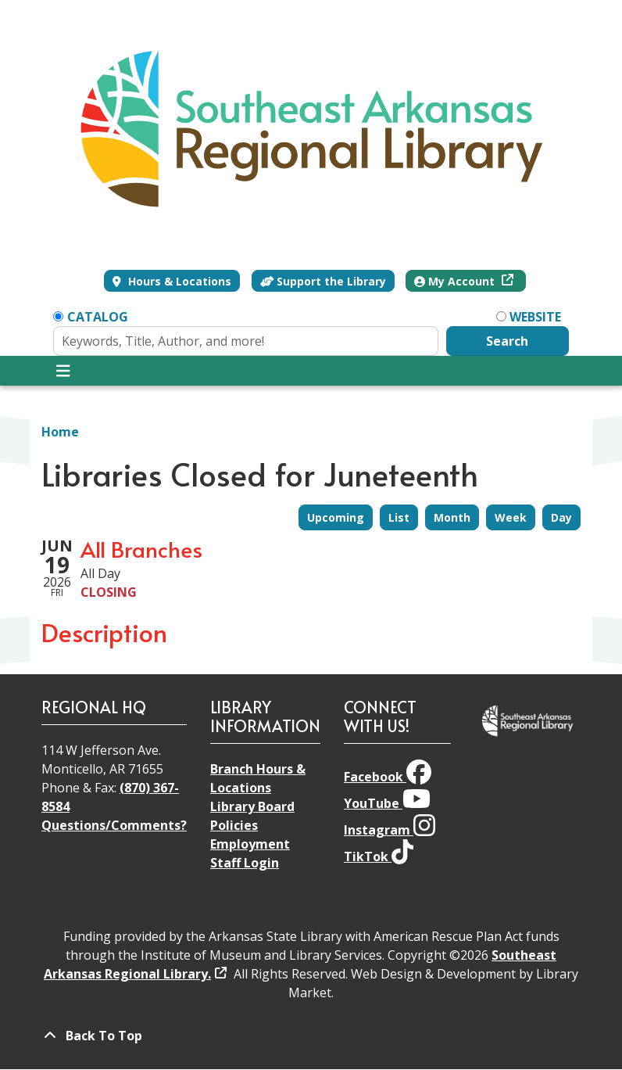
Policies (234, 825)
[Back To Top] (311, 1035)
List (398, 517)
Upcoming (335, 517)
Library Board (252, 806)
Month (452, 517)
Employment (250, 844)
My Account (456, 281)
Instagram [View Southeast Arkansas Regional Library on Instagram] (389, 829)
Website (535, 316)
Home (60, 431)
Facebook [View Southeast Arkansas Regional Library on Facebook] (387, 776)
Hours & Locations (178, 281)
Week (511, 517)
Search (507, 341)
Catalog (97, 316)
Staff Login (244, 862)
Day (561, 517)
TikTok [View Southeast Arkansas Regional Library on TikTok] (378, 856)
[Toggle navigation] (63, 371)
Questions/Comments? (114, 825)
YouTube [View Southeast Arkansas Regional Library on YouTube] (387, 803)
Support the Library (323, 281)
